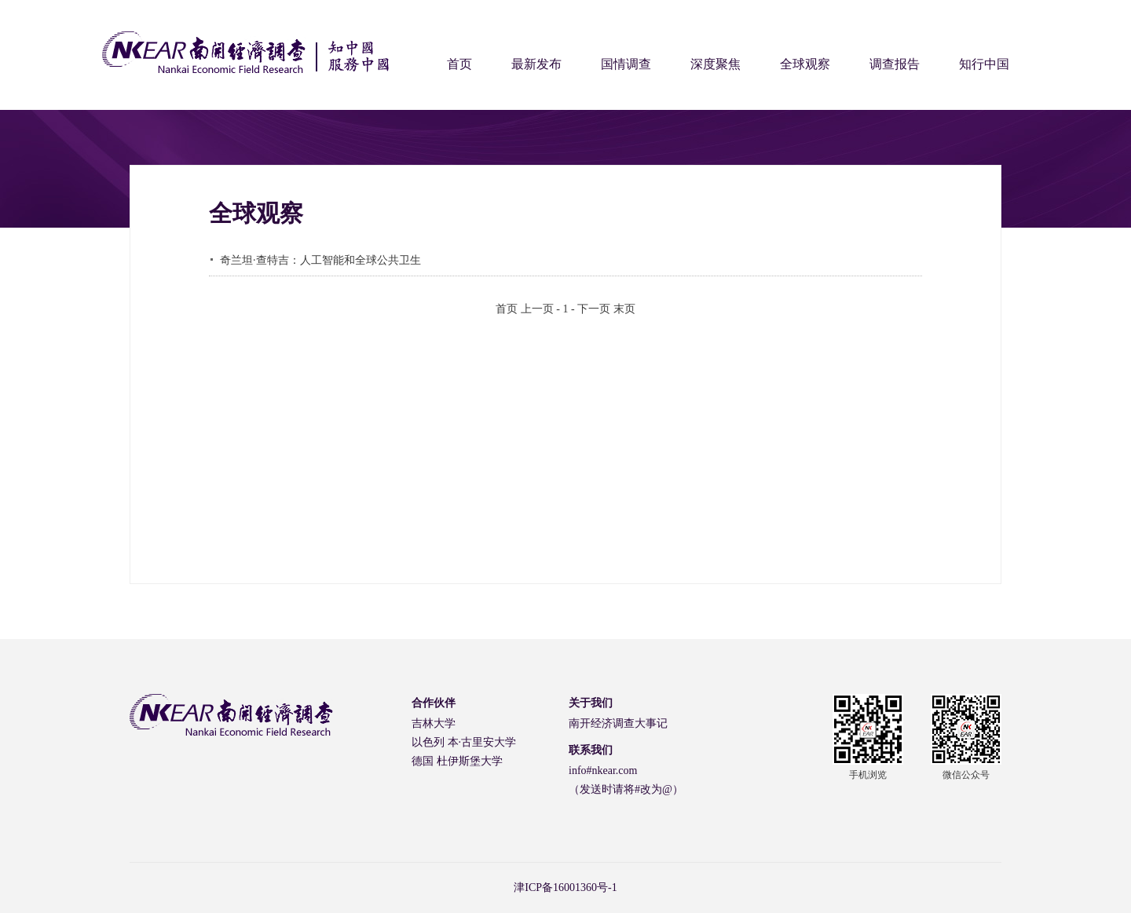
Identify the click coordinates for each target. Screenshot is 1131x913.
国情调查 (626, 64)
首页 (459, 64)
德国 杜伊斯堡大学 (457, 761)
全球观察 (805, 64)
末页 (624, 309)
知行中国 (984, 64)
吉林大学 (434, 723)
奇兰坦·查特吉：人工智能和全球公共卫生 (320, 260)
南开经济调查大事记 (618, 723)
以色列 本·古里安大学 (464, 742)
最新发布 (536, 64)
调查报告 (894, 64)
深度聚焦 (715, 64)
